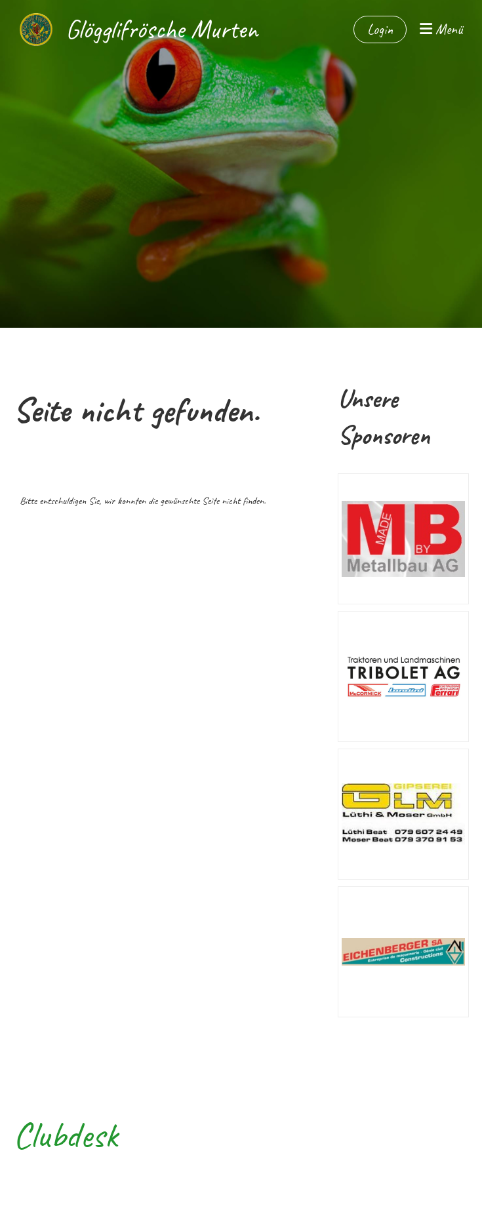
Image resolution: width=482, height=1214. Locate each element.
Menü (441, 29)
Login (380, 29)
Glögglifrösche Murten (162, 29)
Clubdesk (65, 1135)
